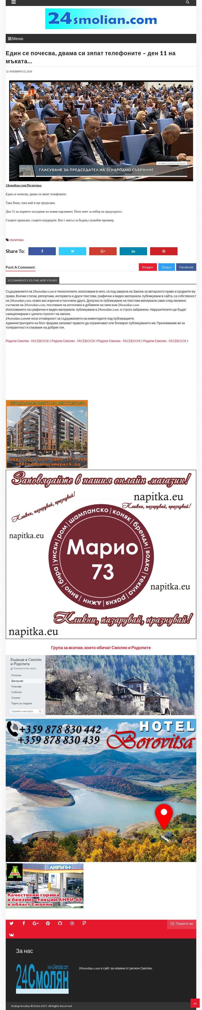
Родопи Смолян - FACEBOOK (27, 341)
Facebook (186, 267)
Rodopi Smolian (20, 1006)
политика (17, 240)
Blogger (148, 267)
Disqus (167, 267)
